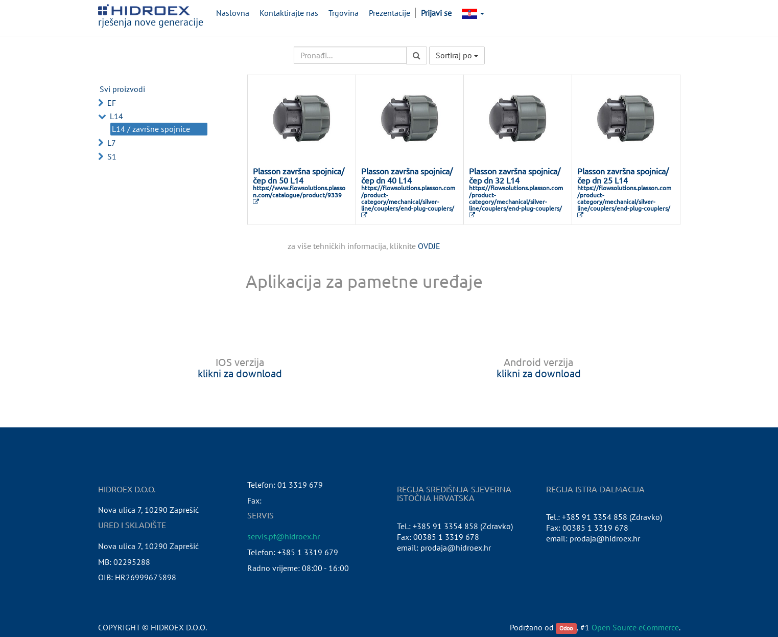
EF (111, 103)
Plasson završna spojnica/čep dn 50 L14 (298, 175)
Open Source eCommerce (635, 627)
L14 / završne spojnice (151, 129)
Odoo (566, 628)
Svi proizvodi (122, 89)
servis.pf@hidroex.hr (283, 536)
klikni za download (240, 373)
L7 (111, 143)
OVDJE (429, 246)
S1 (111, 156)
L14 (116, 116)
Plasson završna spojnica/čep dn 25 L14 (623, 175)
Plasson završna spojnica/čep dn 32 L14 (514, 175)
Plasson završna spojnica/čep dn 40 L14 (407, 175)
